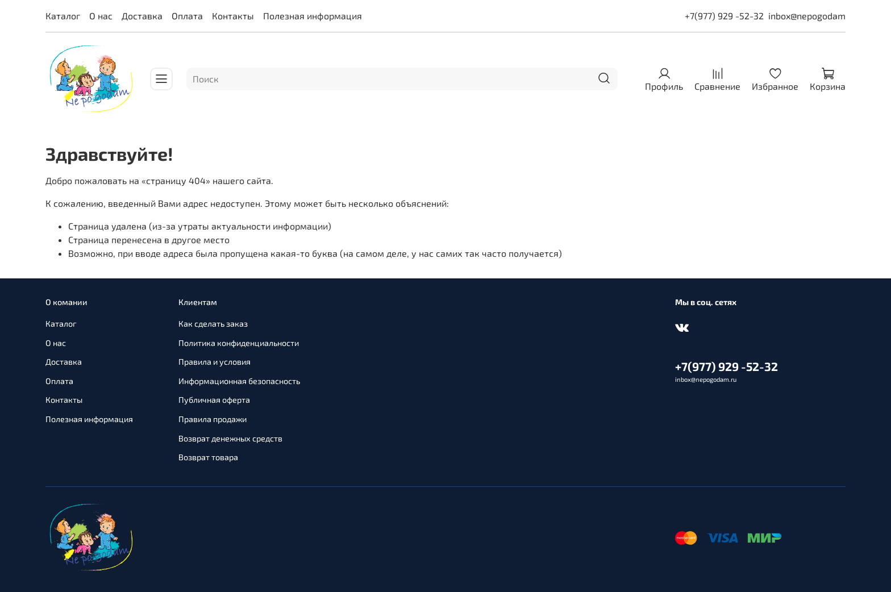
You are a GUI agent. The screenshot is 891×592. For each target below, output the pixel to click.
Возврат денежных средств (230, 438)
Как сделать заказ (213, 323)
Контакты (233, 15)
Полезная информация (312, 15)
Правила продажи (212, 419)
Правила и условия (214, 361)
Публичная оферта (214, 400)
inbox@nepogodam (807, 15)
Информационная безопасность (239, 381)
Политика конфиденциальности (238, 343)
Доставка (142, 15)
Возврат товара (208, 457)
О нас (101, 15)
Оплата (187, 15)
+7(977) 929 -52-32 (724, 15)
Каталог (62, 15)
